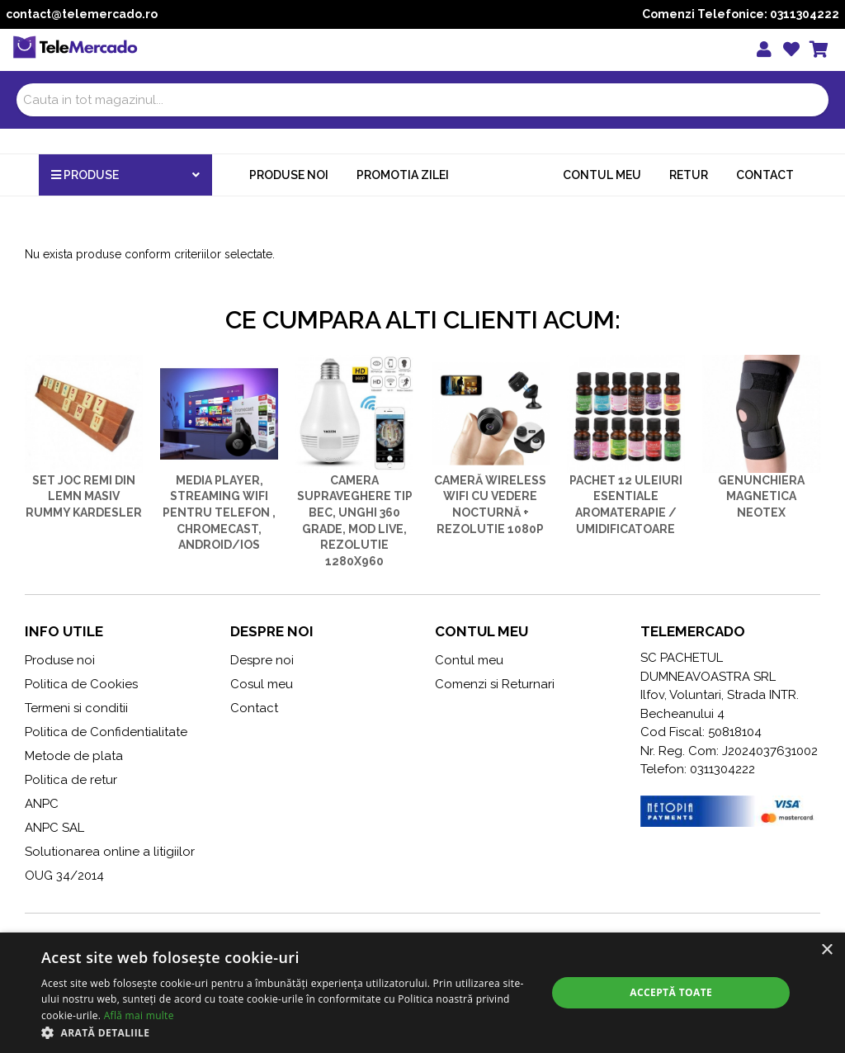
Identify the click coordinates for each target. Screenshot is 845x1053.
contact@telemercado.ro (82, 14)
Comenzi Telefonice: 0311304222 (740, 14)
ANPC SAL (54, 827)
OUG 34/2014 (64, 875)
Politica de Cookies (81, 684)
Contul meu (602, 175)
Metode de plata (74, 755)
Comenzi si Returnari (495, 684)
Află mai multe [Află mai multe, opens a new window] (139, 1015)
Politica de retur (71, 779)
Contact (765, 175)
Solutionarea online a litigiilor (110, 851)
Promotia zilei (402, 175)
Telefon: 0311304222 (697, 769)
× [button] (826, 950)
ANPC (42, 803)
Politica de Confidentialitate (106, 732)
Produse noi (288, 175)
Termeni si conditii (76, 708)
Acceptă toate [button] (671, 992)
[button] (286, 1032)
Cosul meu (261, 684)
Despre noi (262, 660)
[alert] (422, 993)
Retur (688, 175)
